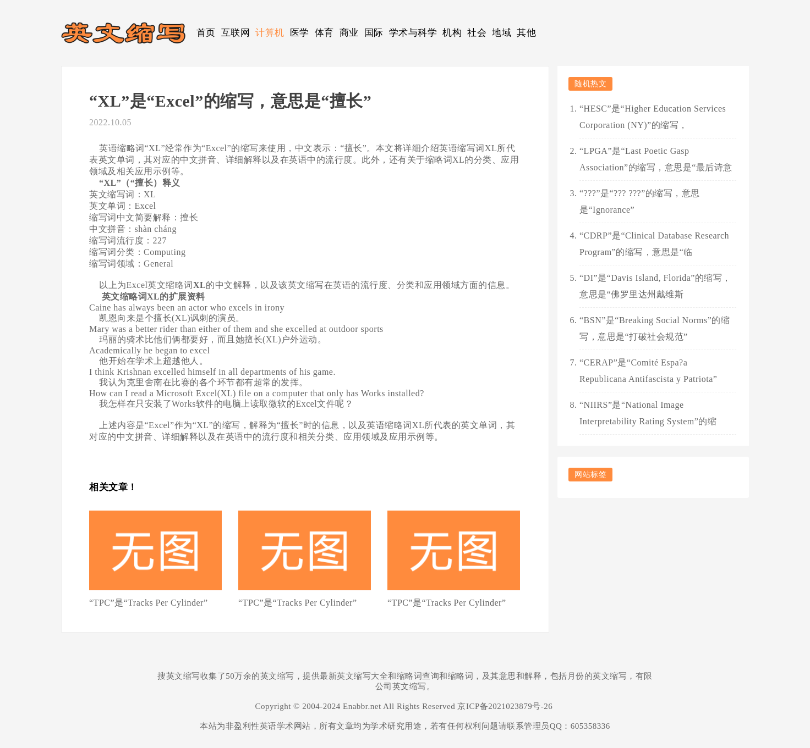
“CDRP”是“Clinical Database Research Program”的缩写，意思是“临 (654, 244)
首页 (206, 32)
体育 (324, 32)
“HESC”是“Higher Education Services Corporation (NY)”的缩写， (652, 117)
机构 (452, 32)
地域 (501, 32)
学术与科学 (413, 32)
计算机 (269, 32)
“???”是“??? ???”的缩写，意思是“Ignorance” (639, 201)
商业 (349, 32)
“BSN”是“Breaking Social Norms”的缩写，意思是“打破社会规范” (654, 328)
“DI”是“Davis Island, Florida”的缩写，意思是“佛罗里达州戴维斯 (655, 286)
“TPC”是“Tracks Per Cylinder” (148, 602)
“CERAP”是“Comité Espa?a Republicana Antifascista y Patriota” (648, 371)
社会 (476, 32)
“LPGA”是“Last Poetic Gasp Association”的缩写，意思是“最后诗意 (655, 159)
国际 (374, 32)
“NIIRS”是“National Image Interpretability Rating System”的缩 (647, 413)
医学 (299, 32)
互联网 (235, 32)
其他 (526, 32)
